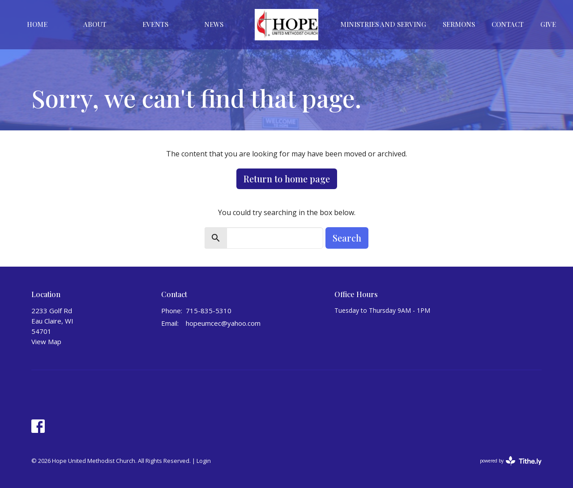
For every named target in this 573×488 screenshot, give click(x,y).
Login (204, 461)
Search (347, 238)
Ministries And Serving (383, 24)
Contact (508, 24)
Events (155, 24)
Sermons (459, 24)
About (95, 24)
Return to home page (287, 179)
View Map (46, 341)
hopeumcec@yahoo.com (223, 323)
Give (548, 24)
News (213, 24)
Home (37, 24)
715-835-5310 (208, 310)
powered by (511, 461)
